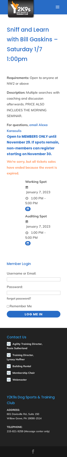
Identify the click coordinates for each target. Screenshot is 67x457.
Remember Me (19, 306)
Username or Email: (21, 273)
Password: (15, 287)
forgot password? (19, 298)
